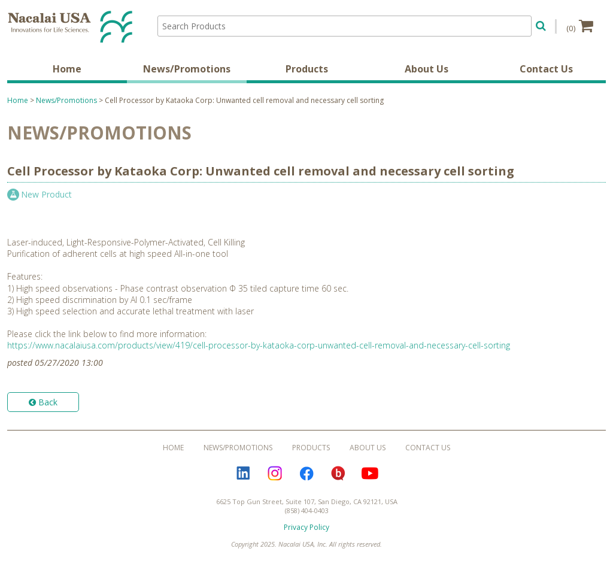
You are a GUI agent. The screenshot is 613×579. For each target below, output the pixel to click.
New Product (46, 194)
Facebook (306, 474)
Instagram (275, 474)
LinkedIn (243, 474)
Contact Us (546, 68)
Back (43, 402)
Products (307, 68)
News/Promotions (186, 68)
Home (67, 68)
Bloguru (338, 474)
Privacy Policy (306, 527)
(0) (579, 26)
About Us (426, 68)
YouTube (370, 474)
